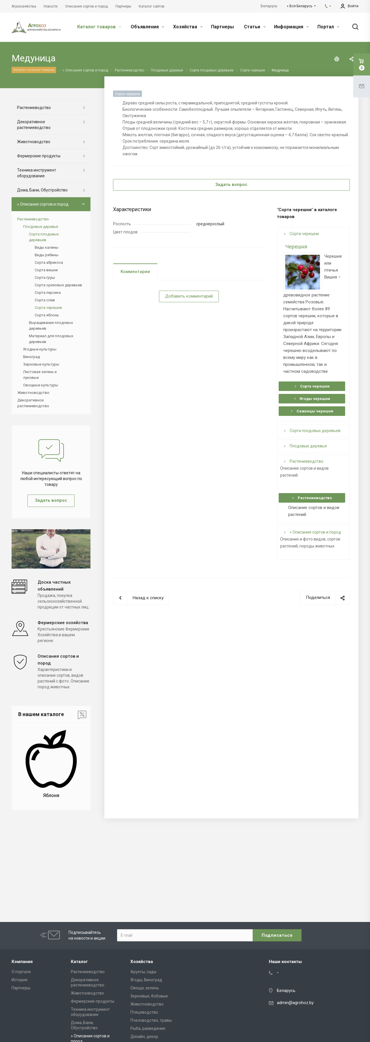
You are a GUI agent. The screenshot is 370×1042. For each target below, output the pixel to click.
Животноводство (33, 141)
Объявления (147, 26)
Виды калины (46, 247)
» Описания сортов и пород (312, 532)
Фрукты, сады (143, 971)
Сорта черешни (301, 233)
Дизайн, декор (144, 1036)
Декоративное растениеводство (34, 124)
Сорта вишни (46, 270)
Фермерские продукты (38, 156)
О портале (21, 971)
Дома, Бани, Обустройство (42, 190)
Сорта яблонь (47, 315)
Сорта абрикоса (49, 262)
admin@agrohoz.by (295, 1002)
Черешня (296, 247)
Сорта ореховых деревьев (58, 285)
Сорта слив (45, 300)
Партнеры (222, 26)
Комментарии (135, 271)
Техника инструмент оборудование (36, 173)
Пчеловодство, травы (151, 1020)
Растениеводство (303, 461)
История (19, 980)
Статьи (255, 26)
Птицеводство (144, 1012)
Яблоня (51, 795)
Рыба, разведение (147, 1028)
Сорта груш (45, 277)
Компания (22, 961)
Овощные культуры (40, 385)
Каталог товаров (99, 26)
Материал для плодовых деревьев (51, 339)
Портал (328, 26)
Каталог (79, 961)
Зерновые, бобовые (149, 996)
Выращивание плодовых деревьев (51, 325)
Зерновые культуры (41, 364)
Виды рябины (46, 255)
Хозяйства (188, 26)
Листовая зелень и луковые (40, 375)
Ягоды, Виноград (146, 980)
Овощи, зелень (144, 988)
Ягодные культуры (39, 349)
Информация (291, 26)
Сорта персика (48, 292)
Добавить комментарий (189, 296)
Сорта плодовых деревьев (312, 430)
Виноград (31, 357)
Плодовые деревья (305, 446)
